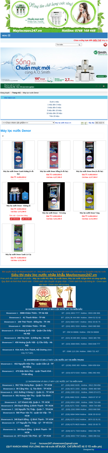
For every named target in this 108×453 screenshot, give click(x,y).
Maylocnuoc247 (101, 449)
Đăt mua (16, 219)
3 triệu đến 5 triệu (54, 108)
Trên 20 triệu (54, 116)
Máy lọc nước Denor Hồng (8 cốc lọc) (54, 171)
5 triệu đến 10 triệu (54, 110)
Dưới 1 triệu (54, 102)
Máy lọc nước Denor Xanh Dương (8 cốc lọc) (18, 172)
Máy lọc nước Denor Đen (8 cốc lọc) (89, 171)
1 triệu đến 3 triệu (54, 105)
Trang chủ (16, 93)
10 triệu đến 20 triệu (54, 113)
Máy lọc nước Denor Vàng (89, 213)
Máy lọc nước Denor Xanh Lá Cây (18, 254)
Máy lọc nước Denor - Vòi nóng (54, 213)
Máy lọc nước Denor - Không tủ (18, 206)
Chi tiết (27, 219)
